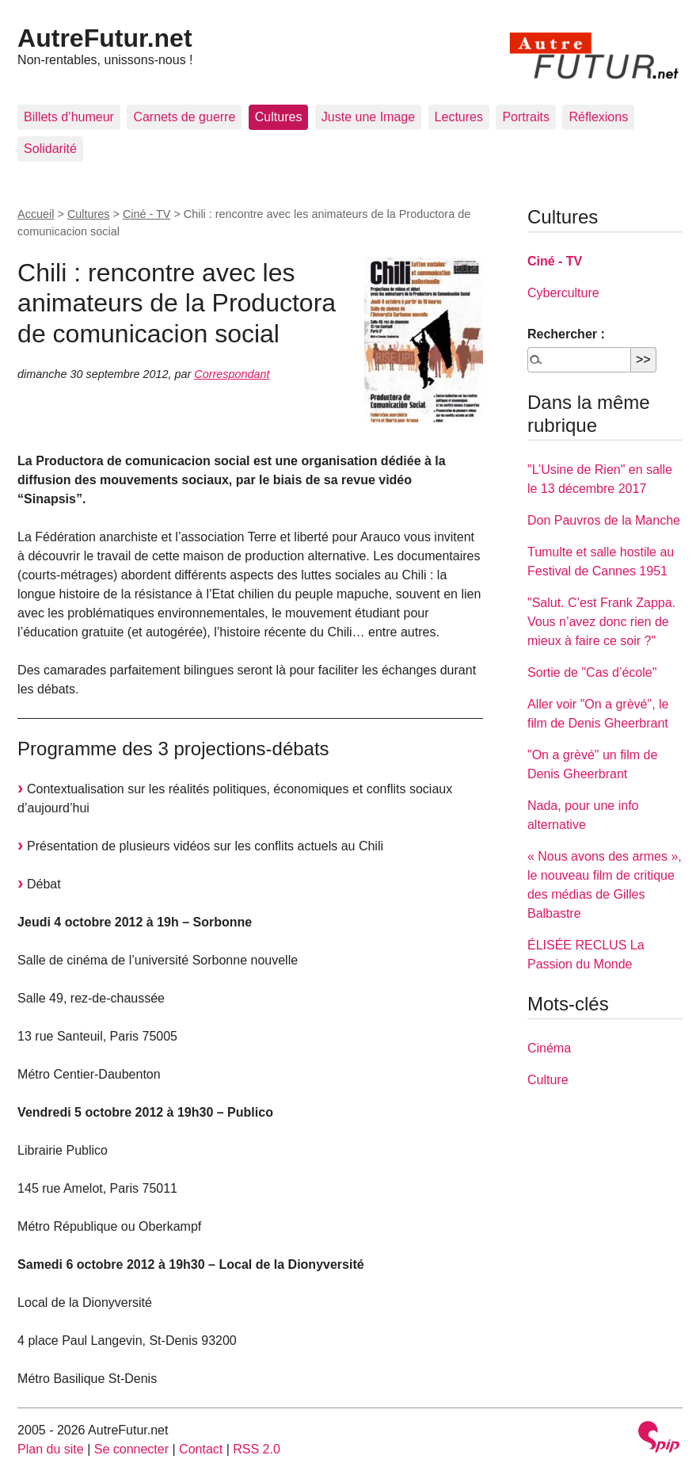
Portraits (526, 117)
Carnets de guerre (184, 117)
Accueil (35, 214)
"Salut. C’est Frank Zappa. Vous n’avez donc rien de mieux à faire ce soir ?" (601, 621)
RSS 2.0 (256, 1449)
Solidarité (50, 148)
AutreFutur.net (104, 38)
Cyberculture (563, 293)
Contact (201, 1449)
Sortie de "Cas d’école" (591, 672)
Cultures (278, 117)
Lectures (459, 117)
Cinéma (549, 1048)
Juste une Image (368, 117)
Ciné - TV (147, 214)
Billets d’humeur (69, 117)
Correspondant (231, 374)
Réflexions (598, 117)
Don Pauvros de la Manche (603, 520)
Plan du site (50, 1449)
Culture (548, 1080)
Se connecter (131, 1449)
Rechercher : (566, 334)
